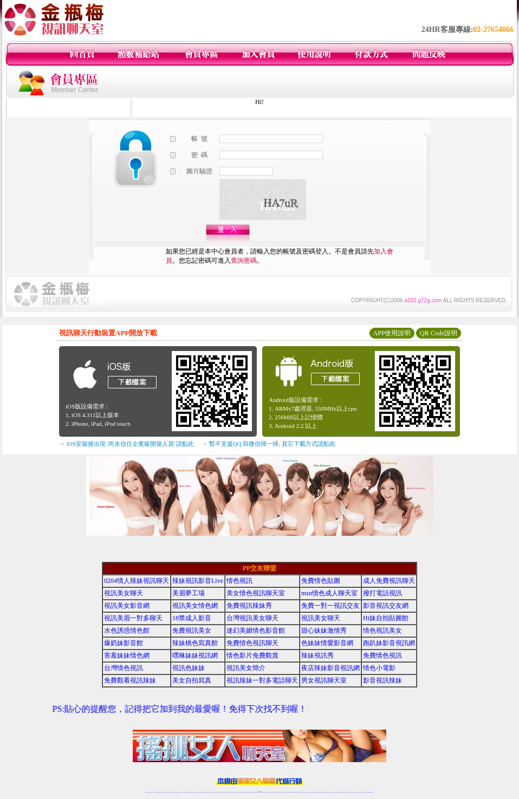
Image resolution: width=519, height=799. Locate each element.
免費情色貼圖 (320, 580)
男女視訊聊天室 (324, 680)
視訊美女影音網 (127, 605)
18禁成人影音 (191, 618)
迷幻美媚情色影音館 (255, 630)
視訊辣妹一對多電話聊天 (262, 680)
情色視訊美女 (382, 630)
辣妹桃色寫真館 (195, 643)
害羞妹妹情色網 (127, 655)
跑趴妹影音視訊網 (389, 643)
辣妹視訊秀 (317, 655)
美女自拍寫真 (191, 680)
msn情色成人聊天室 (329, 593)
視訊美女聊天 (123, 593)
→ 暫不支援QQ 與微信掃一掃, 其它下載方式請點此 (268, 443)
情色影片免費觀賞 (252, 655)
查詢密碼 (244, 260)
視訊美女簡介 (245, 668)
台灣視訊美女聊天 (252, 618)
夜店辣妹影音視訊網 (330, 668)
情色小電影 (379, 668)
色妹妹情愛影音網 (327, 643)
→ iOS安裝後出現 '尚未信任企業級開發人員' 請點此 (126, 443)
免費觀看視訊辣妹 (130, 680)
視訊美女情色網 (195, 605)
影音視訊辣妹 (382, 680)
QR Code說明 (438, 333)
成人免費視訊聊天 (389, 580)
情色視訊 (239, 580)
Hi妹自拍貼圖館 (385, 618)
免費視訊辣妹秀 (249, 605)
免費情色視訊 (382, 655)
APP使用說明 (392, 333)
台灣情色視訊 (123, 668)
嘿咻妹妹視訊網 (195, 655)
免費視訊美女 (191, 630)
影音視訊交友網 (385, 605)
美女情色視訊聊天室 (255, 593)
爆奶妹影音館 (123, 643)
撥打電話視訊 (382, 593)
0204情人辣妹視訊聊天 (136, 580)
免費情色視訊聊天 (252, 643)
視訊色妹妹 (188, 668)
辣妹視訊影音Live (197, 580)
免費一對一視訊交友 (330, 605)
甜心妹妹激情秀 (324, 630)
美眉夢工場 (188, 593)
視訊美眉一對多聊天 (133, 618)
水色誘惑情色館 (127, 630)
